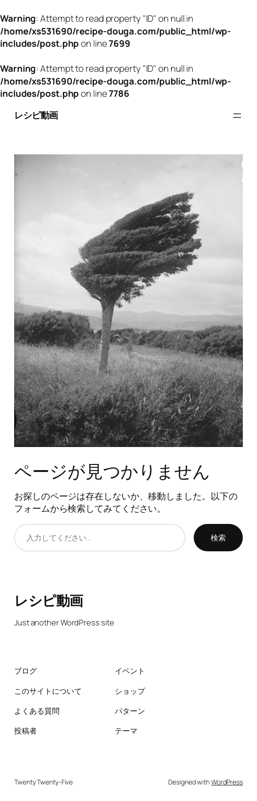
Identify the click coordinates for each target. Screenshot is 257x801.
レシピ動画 (36, 115)
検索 (218, 537)
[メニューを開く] (237, 115)
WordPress (227, 781)
